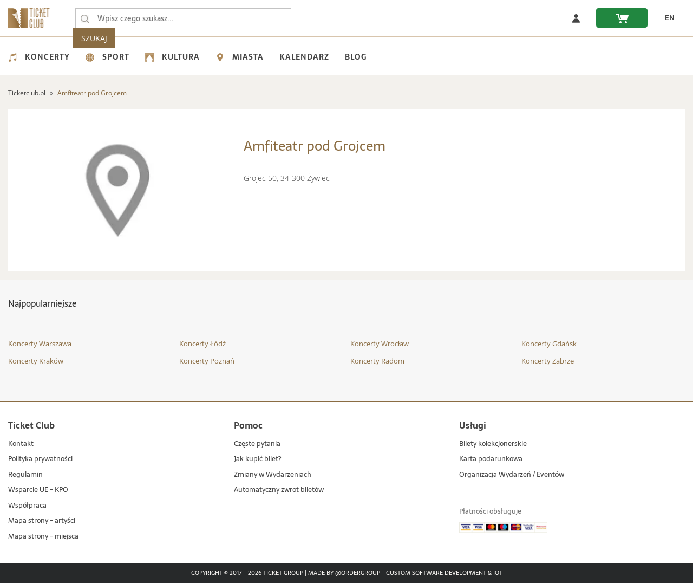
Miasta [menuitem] (239, 57)
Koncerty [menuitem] (39, 57)
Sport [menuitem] (107, 57)
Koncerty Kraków (35, 361)
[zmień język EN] (666, 18)
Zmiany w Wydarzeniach (272, 475)
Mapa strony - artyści (41, 521)
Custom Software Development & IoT (444, 573)
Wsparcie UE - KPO (38, 490)
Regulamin (25, 475)
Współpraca (27, 506)
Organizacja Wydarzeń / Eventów (511, 475)
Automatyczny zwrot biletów (279, 490)
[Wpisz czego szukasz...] (85, 18)
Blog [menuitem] (356, 57)
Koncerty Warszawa (39, 343)
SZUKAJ (313, 18)
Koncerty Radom (377, 361)
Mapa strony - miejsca (43, 537)
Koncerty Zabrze (547, 361)
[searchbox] (183, 18)
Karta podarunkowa (490, 459)
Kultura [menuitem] (172, 57)
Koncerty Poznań (206, 361)
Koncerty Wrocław (379, 343)
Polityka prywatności (40, 459)
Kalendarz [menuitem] (304, 57)
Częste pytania (257, 444)
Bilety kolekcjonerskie (493, 444)
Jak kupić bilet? (257, 459)
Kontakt (21, 444)
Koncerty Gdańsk (549, 343)
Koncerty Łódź (202, 343)
